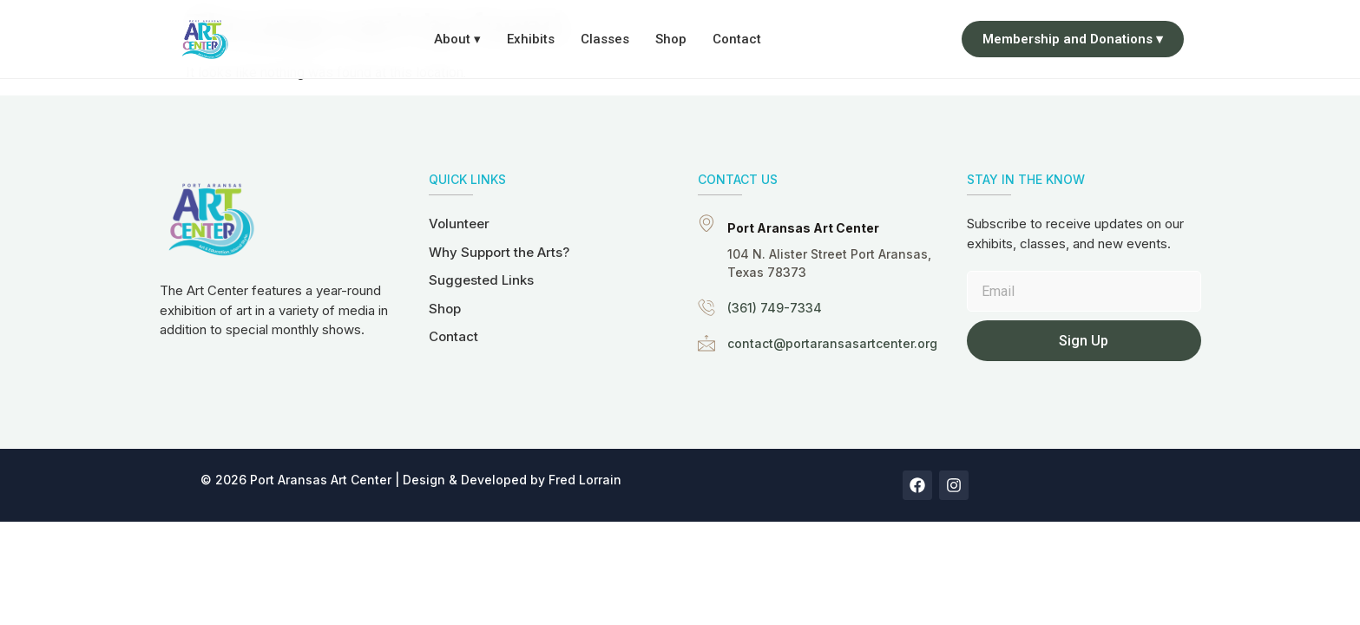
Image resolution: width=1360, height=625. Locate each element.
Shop (671, 39)
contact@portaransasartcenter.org (832, 343)
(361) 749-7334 (774, 307)
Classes (605, 39)
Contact (737, 39)
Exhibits (531, 39)
